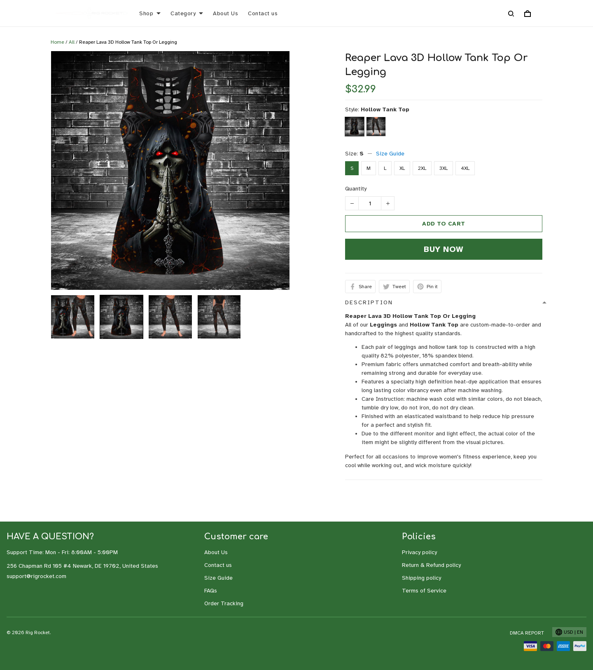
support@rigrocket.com (36, 576)
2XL (422, 168)
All (72, 42)
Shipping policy (421, 577)
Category (186, 13)
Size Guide (390, 153)
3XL (443, 168)
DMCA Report (527, 633)
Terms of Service (424, 590)
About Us (225, 13)
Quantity (356, 188)
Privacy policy (419, 552)
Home (57, 42)
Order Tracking (223, 603)
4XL (465, 168)
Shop (150, 13)
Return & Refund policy (431, 565)
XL (402, 168)
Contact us (263, 13)
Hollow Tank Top (385, 109)
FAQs (210, 590)
